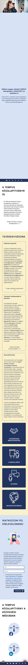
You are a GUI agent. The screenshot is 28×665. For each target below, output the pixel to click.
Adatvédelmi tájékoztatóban (14, 578)
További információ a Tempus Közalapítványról (14, 222)
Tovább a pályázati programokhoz (14, 289)
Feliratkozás (19, 591)
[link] (22, 663)
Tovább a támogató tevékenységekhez (14, 348)
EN (16, 664)
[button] (19, 663)
